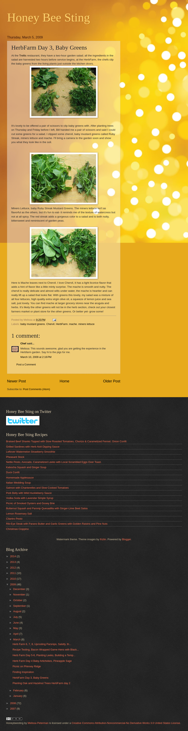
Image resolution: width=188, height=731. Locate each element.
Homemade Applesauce (20, 477)
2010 (13, 578)
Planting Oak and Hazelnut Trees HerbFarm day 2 (41, 683)
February (18, 690)
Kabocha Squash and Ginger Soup (26, 467)
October (18, 600)
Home (64, 381)
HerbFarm (62, 324)
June (16, 622)
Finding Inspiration (23, 672)
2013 (13, 561)
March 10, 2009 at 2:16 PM (36, 357)
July (15, 617)
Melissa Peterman (38, 723)
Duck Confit (13, 472)
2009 (13, 584)
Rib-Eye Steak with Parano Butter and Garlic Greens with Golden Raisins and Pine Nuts (57, 523)
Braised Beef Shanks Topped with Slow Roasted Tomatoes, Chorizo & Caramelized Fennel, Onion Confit (66, 441)
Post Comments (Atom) (36, 389)
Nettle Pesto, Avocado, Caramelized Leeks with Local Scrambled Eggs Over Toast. (53, 462)
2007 (13, 708)
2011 (13, 573)
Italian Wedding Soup (18, 482)
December (19, 589)
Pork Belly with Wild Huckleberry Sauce (29, 492)
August (17, 611)
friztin (103, 539)
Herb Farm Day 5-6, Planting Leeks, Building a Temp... (44, 655)
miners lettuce (86, 324)
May (16, 628)
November (19, 594)
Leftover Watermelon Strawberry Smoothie (30, 451)
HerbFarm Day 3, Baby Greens (30, 677)
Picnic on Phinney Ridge (27, 666)
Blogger (126, 539)
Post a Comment (26, 364)
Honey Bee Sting (48, 17)
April (16, 633)
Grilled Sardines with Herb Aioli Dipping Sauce (32, 446)
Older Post (111, 381)
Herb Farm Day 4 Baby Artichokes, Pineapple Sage (42, 660)
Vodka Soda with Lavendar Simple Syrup (29, 498)
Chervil (50, 324)
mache (73, 324)
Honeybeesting (14, 723)
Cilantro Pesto (14, 518)
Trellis (22, 55)
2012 (13, 567)
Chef (23, 343)
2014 (13, 556)
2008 (13, 703)
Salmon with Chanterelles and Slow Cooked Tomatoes (37, 487)
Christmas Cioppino (17, 528)
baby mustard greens (32, 324)
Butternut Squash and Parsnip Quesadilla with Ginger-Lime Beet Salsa (47, 508)
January (18, 695)
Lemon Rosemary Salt (19, 513)
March (17, 639)
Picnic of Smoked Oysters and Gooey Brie (30, 503)
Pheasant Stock (15, 456)
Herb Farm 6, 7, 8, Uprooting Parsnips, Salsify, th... (42, 644)
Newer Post (16, 381)
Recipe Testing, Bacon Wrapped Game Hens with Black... (46, 649)
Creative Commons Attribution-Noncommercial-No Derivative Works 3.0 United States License (126, 723)
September (20, 605)
